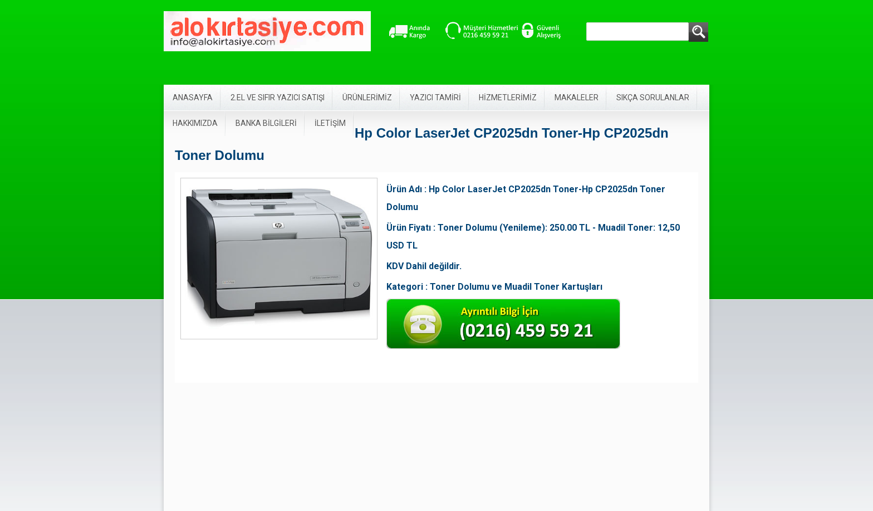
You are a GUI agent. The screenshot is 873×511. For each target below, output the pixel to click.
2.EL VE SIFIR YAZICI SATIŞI (277, 97)
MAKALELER (577, 97)
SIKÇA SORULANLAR (652, 97)
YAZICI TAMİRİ (435, 97)
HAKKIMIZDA (195, 123)
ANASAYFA (193, 97)
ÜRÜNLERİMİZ (367, 97)
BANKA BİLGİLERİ (266, 123)
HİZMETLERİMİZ (508, 97)
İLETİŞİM (330, 123)
